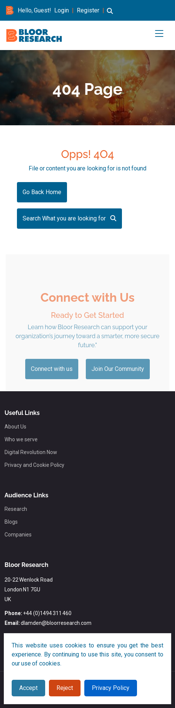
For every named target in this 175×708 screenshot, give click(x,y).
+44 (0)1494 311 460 (47, 613)
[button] (110, 14)
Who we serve (21, 439)
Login (61, 10)
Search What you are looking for (69, 218)
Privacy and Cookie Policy (34, 465)
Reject (64, 687)
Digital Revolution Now (31, 452)
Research (16, 509)
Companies (18, 534)
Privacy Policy (110, 687)
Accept (28, 687)
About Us (15, 426)
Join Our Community (117, 377)
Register (88, 10)
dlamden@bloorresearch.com (56, 623)
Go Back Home (42, 192)
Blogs (11, 521)
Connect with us (52, 377)
